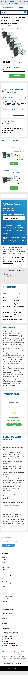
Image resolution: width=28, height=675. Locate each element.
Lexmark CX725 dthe (8, 261)
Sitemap (4, 569)
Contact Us (5, 579)
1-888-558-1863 (8, 639)
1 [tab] (12, 57)
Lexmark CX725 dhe (8, 263)
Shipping (4, 594)
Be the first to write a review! (14, 424)
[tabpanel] (14, 44)
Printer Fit (14, 196)
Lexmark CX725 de (19, 261)
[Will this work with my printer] (14, 218)
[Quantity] (5, 76)
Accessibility (5, 604)
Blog (3, 564)
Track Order (5, 586)
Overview (5, 196)
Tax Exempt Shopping (8, 621)
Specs (22, 196)
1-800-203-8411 (8, 636)
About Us (4, 557)
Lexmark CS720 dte (8, 257)
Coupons (4, 562)
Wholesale (5, 618)
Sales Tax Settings (7, 613)
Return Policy (5, 599)
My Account (5, 581)
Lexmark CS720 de (19, 257)
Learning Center (6, 567)
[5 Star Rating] (8, 274)
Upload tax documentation (18, 115)
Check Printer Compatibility (9, 29)
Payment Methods (7, 596)
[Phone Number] (17, 7)
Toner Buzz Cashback (8, 584)
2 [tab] (15, 57)
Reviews (4, 559)
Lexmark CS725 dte (8, 259)
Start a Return (6, 589)
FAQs (3, 591)
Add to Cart (14, 163)
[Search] (14, 12)
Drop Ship (4, 623)
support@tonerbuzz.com (11, 646)
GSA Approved (6, 616)
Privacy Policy (5, 601)
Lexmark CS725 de (19, 259)
